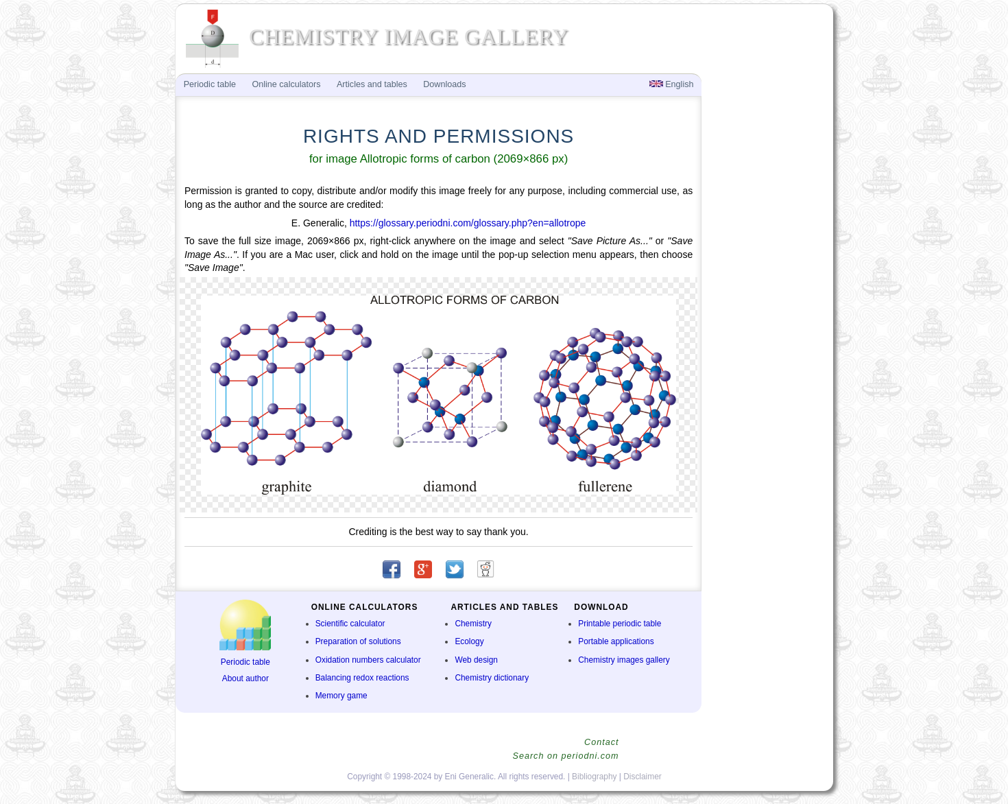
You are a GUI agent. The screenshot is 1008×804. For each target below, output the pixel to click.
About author (245, 678)
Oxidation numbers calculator (368, 660)
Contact (601, 742)
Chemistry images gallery (623, 660)
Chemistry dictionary (492, 678)
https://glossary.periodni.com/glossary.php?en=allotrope (468, 222)
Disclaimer (642, 776)
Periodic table (245, 662)
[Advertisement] (766, 299)
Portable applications (615, 641)
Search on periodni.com (565, 756)
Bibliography (594, 776)
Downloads (444, 84)
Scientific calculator (350, 623)
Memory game (341, 695)
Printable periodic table (619, 623)
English (671, 84)
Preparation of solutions (358, 641)
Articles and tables (372, 84)
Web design (476, 660)
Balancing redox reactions (362, 678)
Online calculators (286, 84)
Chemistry (473, 623)
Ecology (469, 641)
